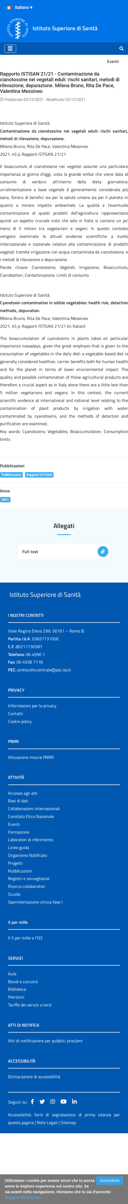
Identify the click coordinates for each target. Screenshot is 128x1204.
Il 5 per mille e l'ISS (25, 1008)
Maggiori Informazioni (23, 1197)
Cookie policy (20, 792)
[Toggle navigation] (10, 49)
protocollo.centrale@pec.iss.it (44, 740)
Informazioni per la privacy (32, 776)
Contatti (15, 784)
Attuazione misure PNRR (31, 827)
